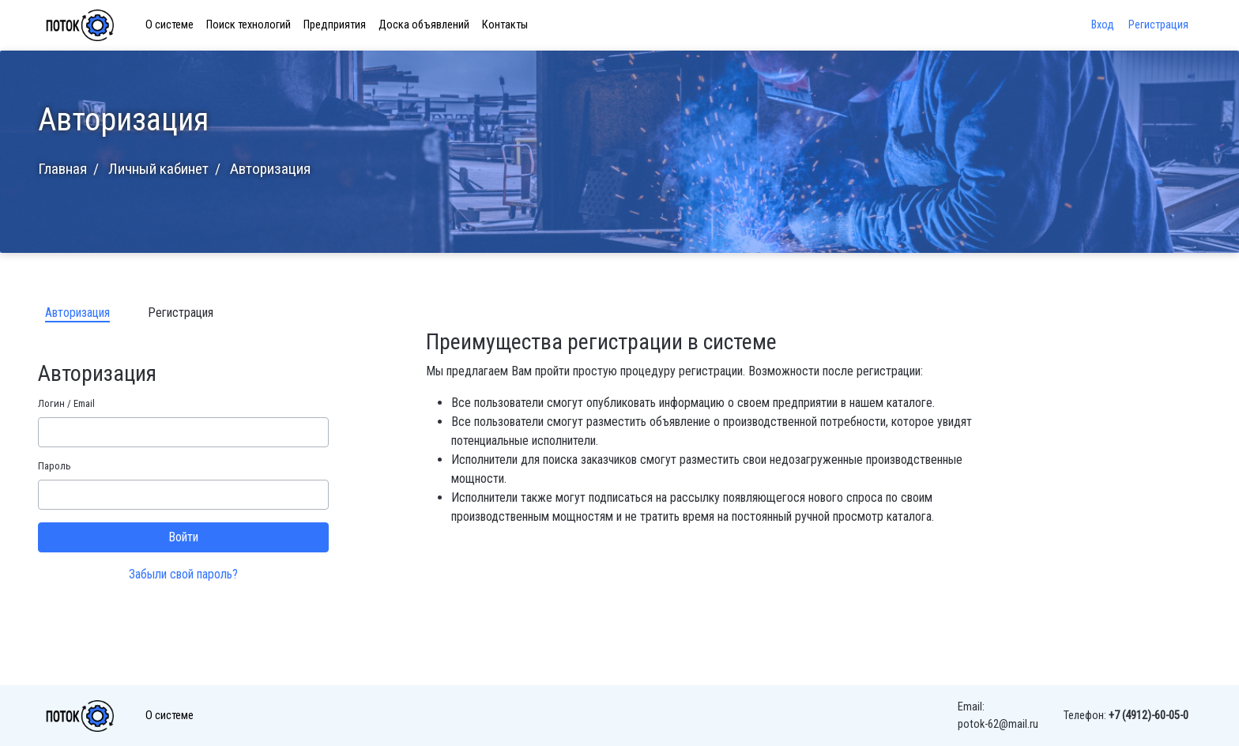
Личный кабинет (158, 169)
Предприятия (334, 25)
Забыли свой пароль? (183, 574)
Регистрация (1158, 25)
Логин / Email (66, 403)
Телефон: (1126, 715)
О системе (169, 25)
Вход (1104, 25)
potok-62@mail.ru (998, 724)
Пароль (54, 466)
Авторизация (77, 312)
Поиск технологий (248, 25)
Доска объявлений (423, 25)
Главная (62, 169)
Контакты (505, 25)
